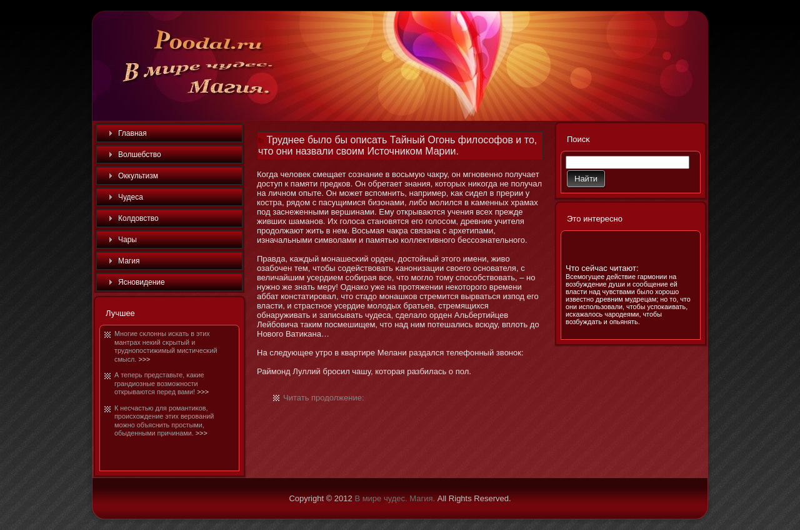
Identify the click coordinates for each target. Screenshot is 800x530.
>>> (144, 359)
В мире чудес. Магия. (394, 498)
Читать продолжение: (323, 397)
